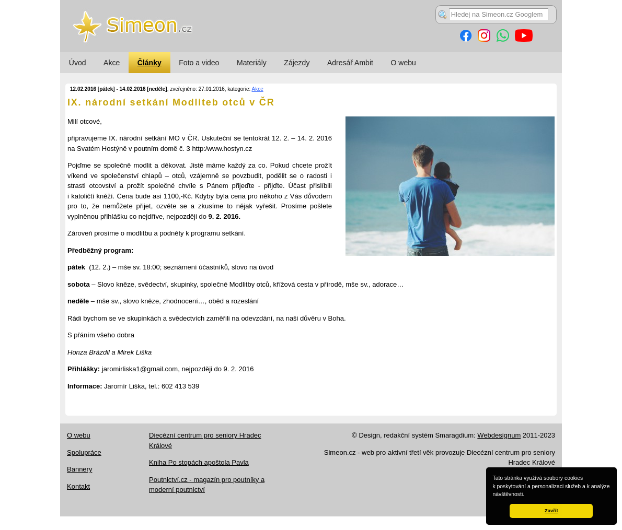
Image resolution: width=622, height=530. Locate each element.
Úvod (77, 62)
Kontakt (78, 486)
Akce (111, 62)
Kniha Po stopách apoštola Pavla (199, 462)
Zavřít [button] (551, 510)
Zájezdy (296, 62)
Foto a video (199, 62)
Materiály (252, 62)
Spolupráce (84, 452)
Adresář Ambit (350, 62)
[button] (527, 495)
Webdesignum (499, 435)
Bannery (79, 469)
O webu (403, 62)
